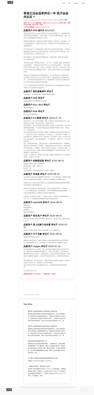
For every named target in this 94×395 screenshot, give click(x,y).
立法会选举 (44, 20)
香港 (48, 20)
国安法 (56, 20)
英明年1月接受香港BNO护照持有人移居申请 (42, 311)
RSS (69, 3)
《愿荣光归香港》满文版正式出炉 (39, 366)
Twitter (83, 3)
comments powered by (31, 294)
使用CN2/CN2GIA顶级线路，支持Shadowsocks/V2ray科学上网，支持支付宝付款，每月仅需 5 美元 (47, 24)
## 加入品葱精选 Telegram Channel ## (36, 27)
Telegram (75, 3)
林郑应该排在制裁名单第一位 (37, 341)
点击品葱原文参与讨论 (30, 270)
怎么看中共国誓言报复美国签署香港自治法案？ (43, 358)
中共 (53, 20)
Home (63, 3)
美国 (50, 20)
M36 (26, 20)
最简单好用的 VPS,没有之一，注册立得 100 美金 (40, 274)
